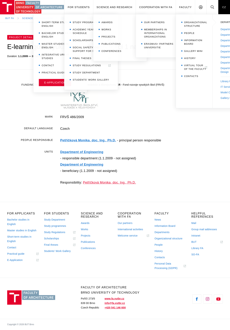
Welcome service (128, 235)
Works (84, 229)
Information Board (165, 225)
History (159, 251)
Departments (162, 232)
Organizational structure (168, 238)
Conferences (88, 248)
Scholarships (51, 238)
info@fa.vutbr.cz (115, 303)
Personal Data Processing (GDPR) (166, 266)
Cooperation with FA (155, 7)
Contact (11, 247)
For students (79, 7)
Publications (88, 241)
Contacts (160, 257)
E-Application (15, 260)
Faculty (185, 7)
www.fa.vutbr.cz (114, 298)
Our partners (125, 223)
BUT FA (9, 18)
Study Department (54, 219)
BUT (199, 242)
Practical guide (15, 253)
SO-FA (195, 254)
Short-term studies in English (19, 239)
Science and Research (114, 7)
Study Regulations (54, 232)
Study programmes (55, 225)
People (159, 244)
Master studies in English (21, 230)
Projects (67, 18)
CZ (224, 7)
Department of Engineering (81, 152)
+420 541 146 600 (115, 307)
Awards (85, 223)
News (158, 219)
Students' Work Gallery (57, 251)
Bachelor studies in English (18, 222)
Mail (193, 223)
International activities (130, 229)
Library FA (197, 248)
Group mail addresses (204, 229)
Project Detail (92, 18)
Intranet (195, 235)
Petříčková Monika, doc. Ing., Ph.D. (88, 140)
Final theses (51, 244)
